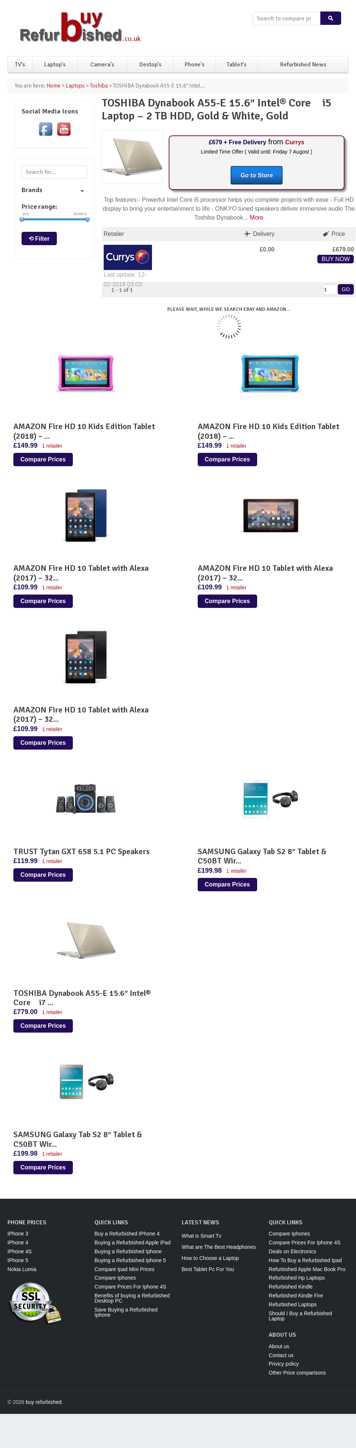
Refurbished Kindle (291, 1287)
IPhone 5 (17, 1260)
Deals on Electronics (292, 1251)
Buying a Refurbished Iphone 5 (130, 1260)
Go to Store (256, 175)
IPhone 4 (17, 1242)
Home (53, 85)
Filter (42, 239)
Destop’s (150, 64)
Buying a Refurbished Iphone (128, 1251)
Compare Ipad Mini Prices (124, 1269)
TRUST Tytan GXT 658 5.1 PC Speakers (81, 851)
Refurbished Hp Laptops (297, 1278)
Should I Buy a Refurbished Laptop (300, 1316)
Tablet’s (236, 64)
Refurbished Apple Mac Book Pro (307, 1269)
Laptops (75, 85)
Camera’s (102, 64)
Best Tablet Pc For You (208, 1269)
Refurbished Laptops (293, 1304)
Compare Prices (43, 459)
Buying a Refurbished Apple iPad (132, 1242)
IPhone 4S (19, 1251)
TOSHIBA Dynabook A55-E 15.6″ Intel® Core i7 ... (82, 997)
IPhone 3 (17, 1234)
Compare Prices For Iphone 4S (130, 1287)
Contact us (281, 1355)
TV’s (20, 64)
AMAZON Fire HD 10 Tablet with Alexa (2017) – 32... (81, 572)
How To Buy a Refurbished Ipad (305, 1260)
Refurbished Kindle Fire (296, 1296)
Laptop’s (54, 64)
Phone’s (194, 64)
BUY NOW (335, 259)
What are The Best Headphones (219, 1247)
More (256, 217)
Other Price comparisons (297, 1373)
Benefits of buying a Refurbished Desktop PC (131, 1298)
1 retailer (52, 446)
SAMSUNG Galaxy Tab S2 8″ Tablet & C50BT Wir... (262, 856)
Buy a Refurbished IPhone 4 (126, 1234)
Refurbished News (303, 64)
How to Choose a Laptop (210, 1258)
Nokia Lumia (21, 1269)
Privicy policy (284, 1364)
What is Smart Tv (201, 1236)
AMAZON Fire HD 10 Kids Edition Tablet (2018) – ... (84, 431)
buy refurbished (44, 1402)
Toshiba (99, 85)
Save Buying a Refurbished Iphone (126, 1312)
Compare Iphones (115, 1278)
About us (279, 1346)
